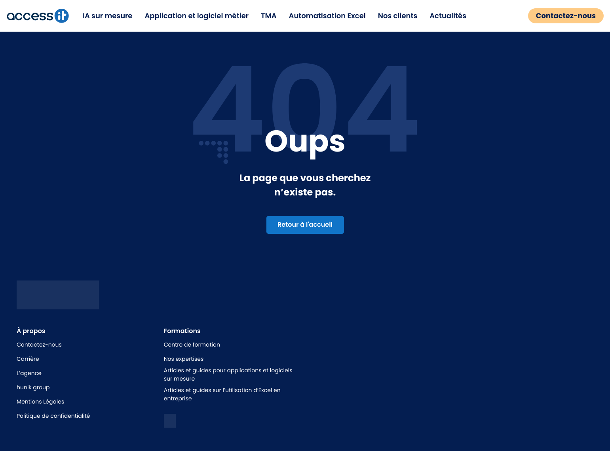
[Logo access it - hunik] (58, 303)
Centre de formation (192, 345)
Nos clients (401, 16)
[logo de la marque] (42, 16)
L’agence (29, 373)
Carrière (28, 359)
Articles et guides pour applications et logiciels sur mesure (228, 374)
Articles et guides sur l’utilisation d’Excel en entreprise (222, 394)
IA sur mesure (112, 16)
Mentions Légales (40, 402)
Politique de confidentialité (53, 416)
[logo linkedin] (170, 421)
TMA (273, 16)
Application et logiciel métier (201, 16)
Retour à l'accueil (305, 224)
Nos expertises (183, 359)
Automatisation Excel (331, 16)
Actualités (452, 16)
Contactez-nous (561, 16)
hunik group (33, 387)
